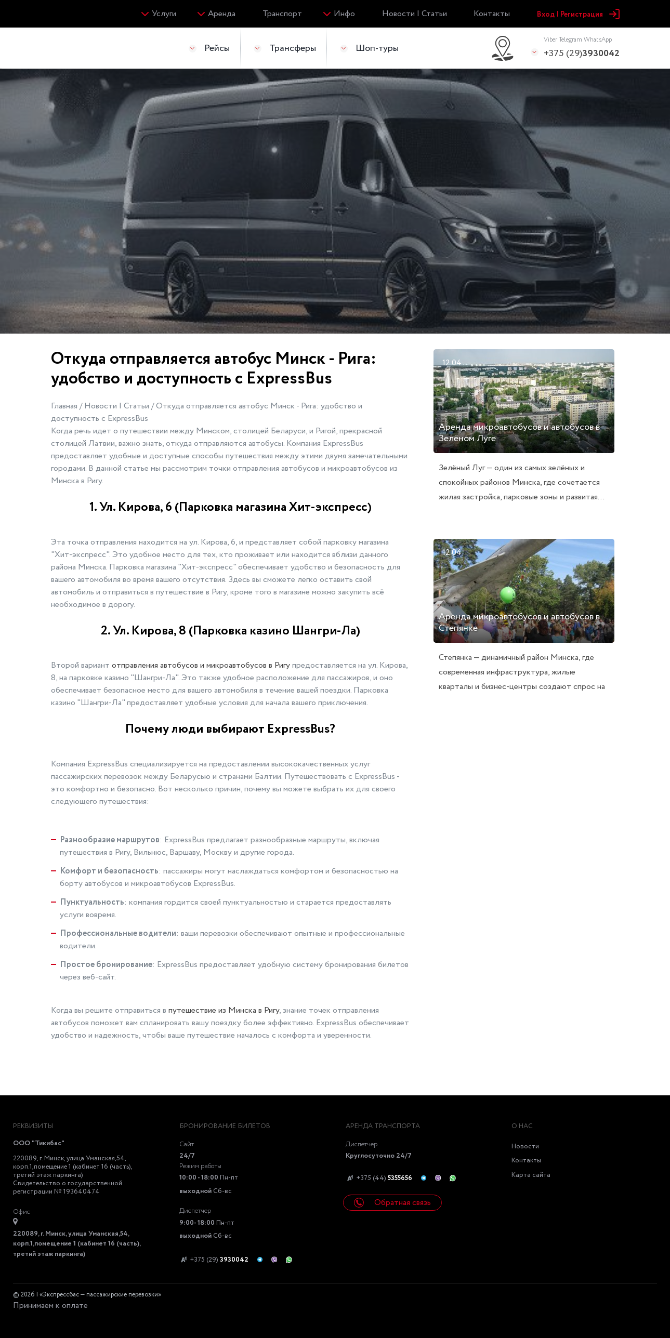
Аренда (221, 14)
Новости (525, 1146)
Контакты (492, 14)
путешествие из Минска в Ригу (223, 1010)
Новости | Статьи (414, 14)
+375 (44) (379, 1178)
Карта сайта (530, 1175)
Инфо (344, 14)
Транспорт (282, 14)
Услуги (164, 14)
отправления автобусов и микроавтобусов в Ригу (201, 665)
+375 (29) (582, 47)
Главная (65, 406)
